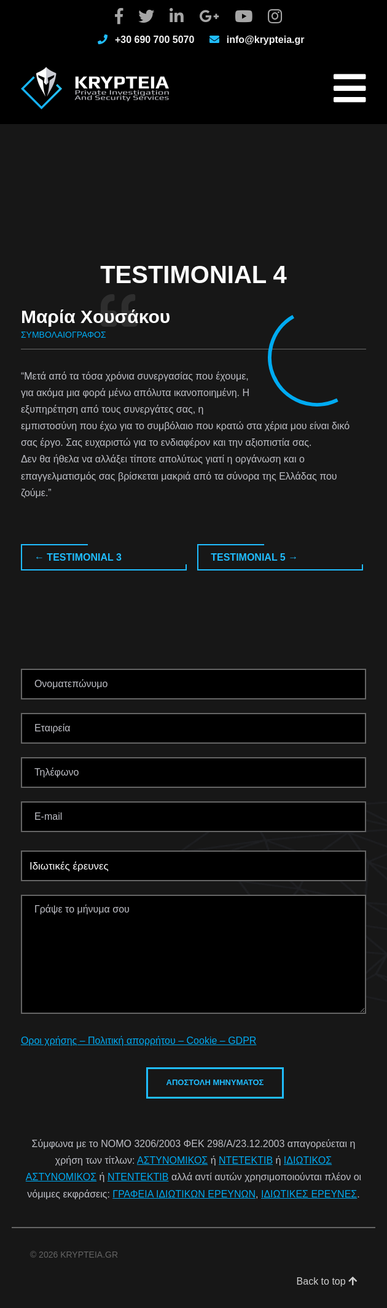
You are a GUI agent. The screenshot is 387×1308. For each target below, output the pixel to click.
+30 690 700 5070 (154, 39)
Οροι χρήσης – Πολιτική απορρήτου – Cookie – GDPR (138, 1040)
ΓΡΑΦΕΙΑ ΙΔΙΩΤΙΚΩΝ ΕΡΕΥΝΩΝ (184, 1194)
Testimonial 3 (78, 557)
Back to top (327, 1281)
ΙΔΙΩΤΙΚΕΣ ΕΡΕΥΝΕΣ (309, 1194)
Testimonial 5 (254, 557)
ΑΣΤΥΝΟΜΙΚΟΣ (172, 1160)
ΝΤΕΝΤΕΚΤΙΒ (138, 1177)
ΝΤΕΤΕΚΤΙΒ (246, 1160)
